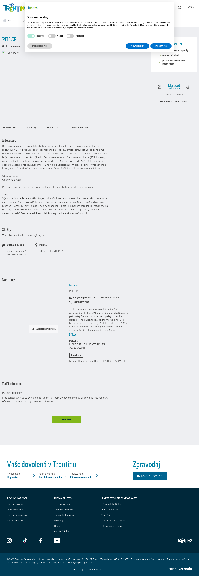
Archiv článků (61, 531)
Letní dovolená (15, 509)
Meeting (58, 520)
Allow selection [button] (137, 46)
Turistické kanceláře (65, 515)
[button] (170, 7)
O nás (57, 525)
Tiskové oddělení (63, 504)
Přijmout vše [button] (161, 46)
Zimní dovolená (15, 520)
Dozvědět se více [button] (39, 46)
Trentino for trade (63, 509)
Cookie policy (94, 569)
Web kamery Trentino (113, 520)
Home (8, 20)
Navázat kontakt (150, 475)
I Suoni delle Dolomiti (112, 504)
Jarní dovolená (15, 504)
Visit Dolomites (109, 509)
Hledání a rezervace (112, 525)
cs (191, 7)
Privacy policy (76, 569)
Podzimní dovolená (17, 515)
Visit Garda (107, 515)
